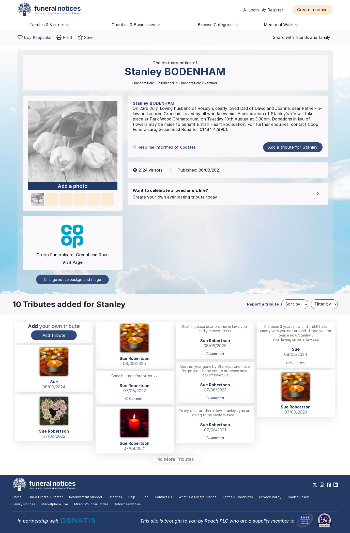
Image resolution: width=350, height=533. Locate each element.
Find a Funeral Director (45, 497)
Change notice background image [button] (72, 279)
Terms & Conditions (238, 497)
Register (272, 9)
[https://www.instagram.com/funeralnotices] (322, 485)
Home (16, 497)
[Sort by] (294, 304)
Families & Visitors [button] (49, 24)
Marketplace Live (54, 504)
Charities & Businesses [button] (136, 24)
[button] (312, 9)
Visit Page (72, 262)
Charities (115, 497)
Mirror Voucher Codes (91, 504)
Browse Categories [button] (219, 24)
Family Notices (23, 504)
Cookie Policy (298, 497)
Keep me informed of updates (164, 147)
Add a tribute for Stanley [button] (292, 147)
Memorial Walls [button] (281, 24)
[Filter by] (324, 304)
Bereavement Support (85, 497)
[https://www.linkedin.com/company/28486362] (335, 485)
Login (251, 9)
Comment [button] (215, 354)
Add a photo (72, 186)
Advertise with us (128, 504)
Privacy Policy (270, 497)
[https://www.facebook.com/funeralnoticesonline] (329, 485)
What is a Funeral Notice (197, 497)
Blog (145, 497)
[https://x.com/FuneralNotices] (314, 485)
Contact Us (163, 497)
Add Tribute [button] (53, 335)
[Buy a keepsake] (34, 37)
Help (131, 497)
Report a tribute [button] (263, 304)
